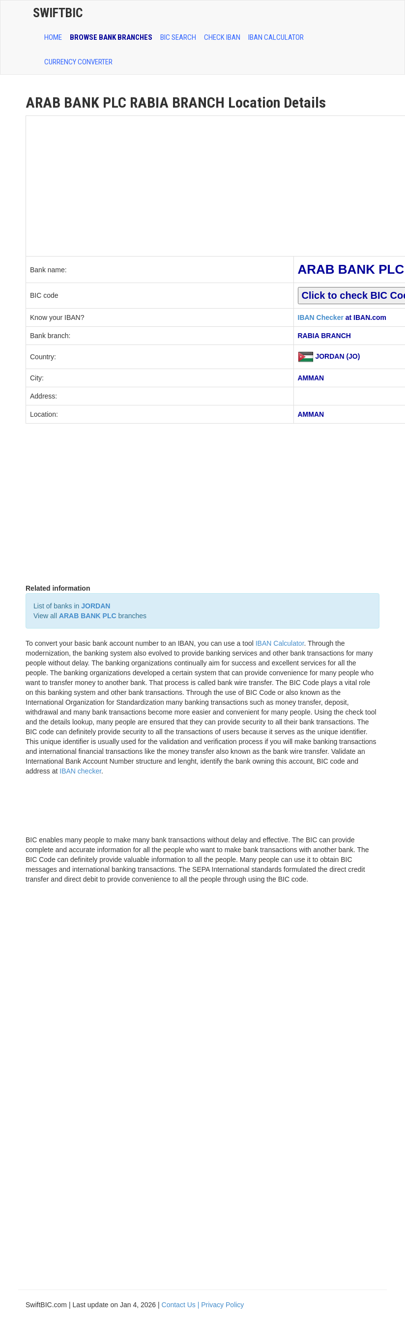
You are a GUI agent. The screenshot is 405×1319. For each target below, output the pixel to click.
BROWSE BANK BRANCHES (111, 37)
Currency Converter (78, 61)
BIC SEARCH (178, 37)
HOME (53, 37)
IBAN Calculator (276, 37)
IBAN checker (80, 771)
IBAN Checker (321, 317)
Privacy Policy (222, 1305)
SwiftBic (58, 12)
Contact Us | (182, 1305)
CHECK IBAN (222, 37)
